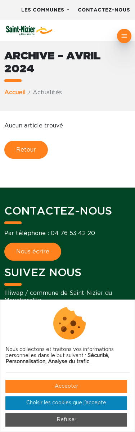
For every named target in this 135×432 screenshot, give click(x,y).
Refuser (66, 419)
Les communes (43, 10)
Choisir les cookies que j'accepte (66, 402)
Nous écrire (32, 252)
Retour (26, 150)
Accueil (15, 92)
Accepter (66, 386)
